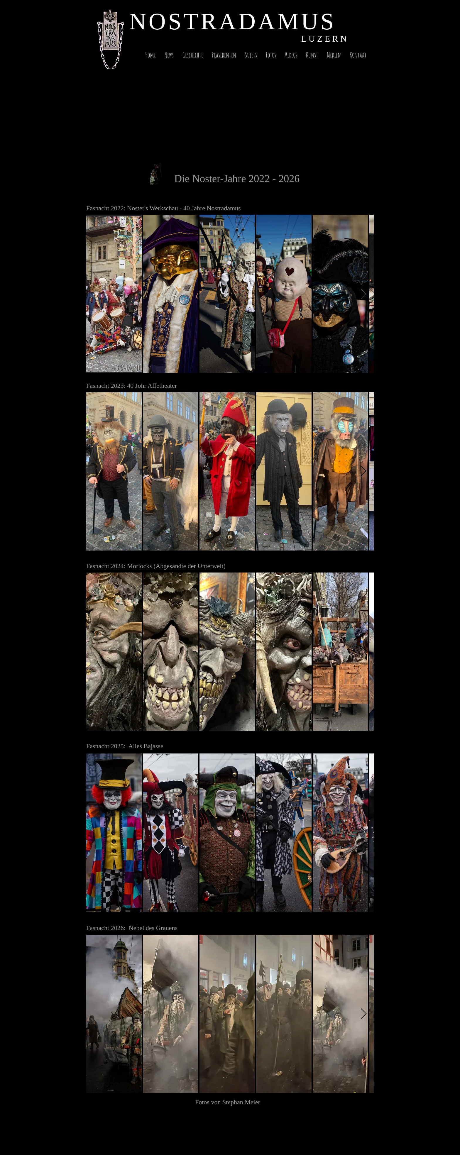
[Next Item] (363, 294)
